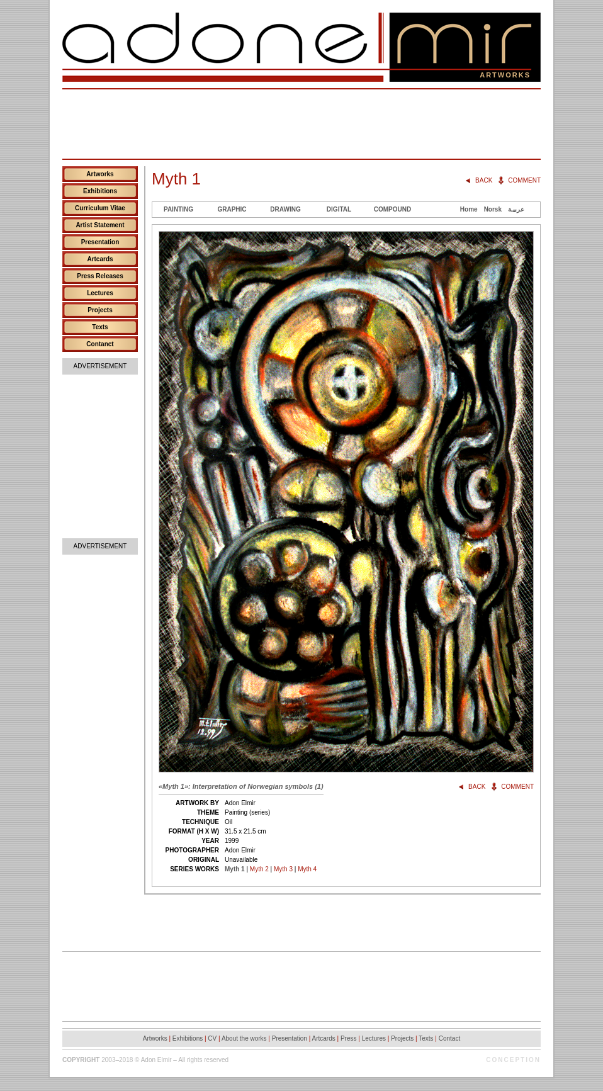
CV (212, 1038)
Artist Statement (100, 225)
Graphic (231, 209)
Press (349, 1038)
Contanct (99, 344)
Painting (178, 209)
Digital (339, 209)
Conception (513, 1059)
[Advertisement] (301, 124)
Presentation (100, 242)
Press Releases (100, 276)
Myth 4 (307, 869)
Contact (449, 1038)
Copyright (80, 1059)
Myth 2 (259, 869)
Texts (100, 327)
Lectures (100, 293)
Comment (524, 180)
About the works (244, 1038)
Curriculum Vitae (100, 208)
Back (483, 180)
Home (469, 209)
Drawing (285, 209)
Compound (392, 209)
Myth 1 (235, 869)
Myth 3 (283, 869)
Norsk (493, 209)
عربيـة (516, 209)
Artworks (99, 174)
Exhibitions (100, 191)
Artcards (100, 259)
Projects (99, 310)
